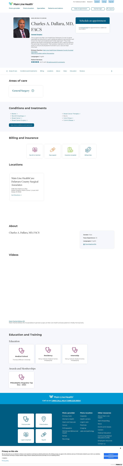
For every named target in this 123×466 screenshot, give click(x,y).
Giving (104, 2)
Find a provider (68, 413)
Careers (97, 2)
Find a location (86, 413)
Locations (50, 71)
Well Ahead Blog (104, 421)
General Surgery (36, 34)
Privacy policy (5, 460)
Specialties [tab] (41, 8)
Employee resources (105, 441)
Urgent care (84, 422)
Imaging (83, 428)
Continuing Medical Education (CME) (105, 437)
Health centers (85, 419)
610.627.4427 (84, 27)
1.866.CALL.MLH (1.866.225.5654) (66, 401)
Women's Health (68, 419)
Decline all (110, 457)
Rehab (64, 436)
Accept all (110, 454)
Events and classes (104, 427)
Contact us (101, 444)
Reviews (82, 71)
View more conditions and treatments (21, 125)
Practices (83, 425)
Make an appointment (80, 9)
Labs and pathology (87, 431)
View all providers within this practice (42, 53)
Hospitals (83, 416)
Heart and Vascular (69, 422)
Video (65, 71)
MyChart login (98, 9)
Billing (42, 71)
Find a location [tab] (28, 8)
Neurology (66, 439)
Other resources (104, 413)
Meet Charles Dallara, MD (17, 321)
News (100, 424)
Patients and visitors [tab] (55, 8)
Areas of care (13, 71)
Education (73, 71)
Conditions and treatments (28, 71)
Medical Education (104, 433)
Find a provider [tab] (14, 8)
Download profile (94, 244)
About (58, 71)
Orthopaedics (67, 428)
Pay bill (111, 2)
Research (89, 2)
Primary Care (67, 416)
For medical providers (79, 2)
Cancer (64, 425)
